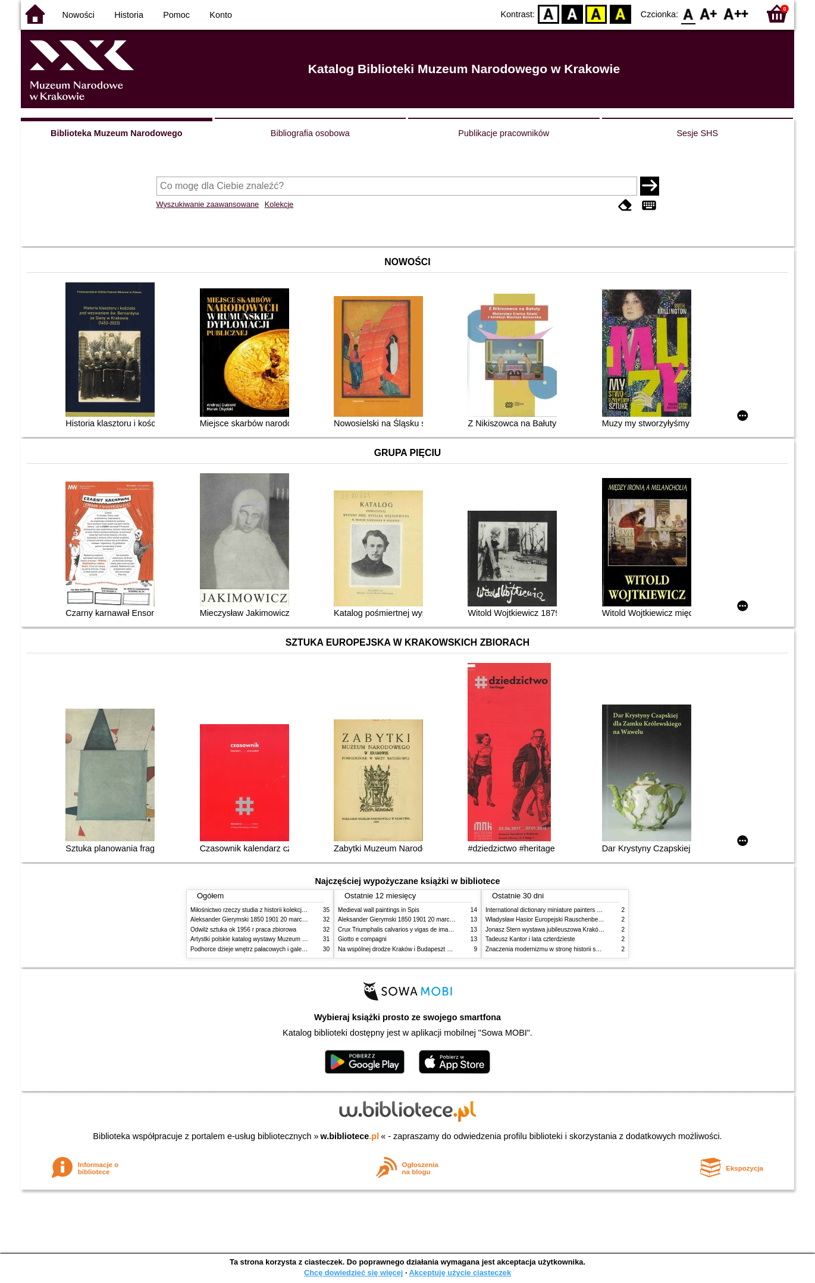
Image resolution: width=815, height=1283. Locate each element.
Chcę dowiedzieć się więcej (353, 1272)
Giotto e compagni (362, 939)
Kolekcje (279, 204)
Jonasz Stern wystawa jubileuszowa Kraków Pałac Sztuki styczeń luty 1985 (585, 929)
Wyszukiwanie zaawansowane (207, 204)
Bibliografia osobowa (310, 133)
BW (572, 13)
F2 (736, 13)
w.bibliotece (350, 1136)
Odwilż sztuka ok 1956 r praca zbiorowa (243, 929)
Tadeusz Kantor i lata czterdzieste (530, 939)
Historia (128, 15)
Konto (220, 15)
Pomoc (176, 15)
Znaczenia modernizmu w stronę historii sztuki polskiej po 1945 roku (575, 949)
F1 (708, 13)
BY (620, 13)
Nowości (78, 15)
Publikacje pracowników (503, 133)
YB (596, 13)
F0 (688, 13)
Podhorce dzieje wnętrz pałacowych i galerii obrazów (260, 949)
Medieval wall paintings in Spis (378, 910)
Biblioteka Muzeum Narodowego (116, 133)
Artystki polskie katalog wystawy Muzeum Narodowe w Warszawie (278, 939)
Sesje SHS (697, 133)
